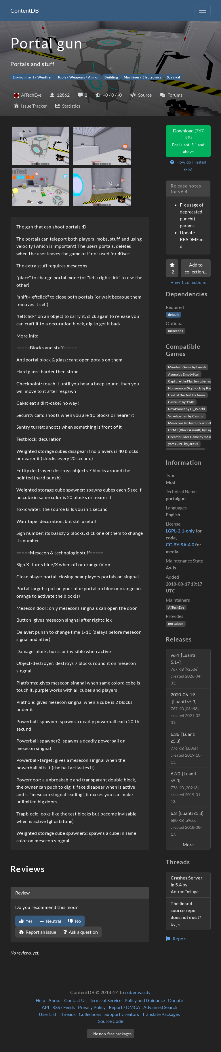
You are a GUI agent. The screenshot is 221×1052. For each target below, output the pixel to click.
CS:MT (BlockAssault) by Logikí (192, 430)
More (188, 844)
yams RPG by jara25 (183, 444)
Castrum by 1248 (181, 402)
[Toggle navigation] (203, 10)
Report (176, 938)
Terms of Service (105, 1000)
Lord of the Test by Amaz (186, 395)
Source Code (110, 1021)
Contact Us (75, 1000)
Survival (173, 77)
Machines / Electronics (142, 77)
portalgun (175, 623)
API (45, 1007)
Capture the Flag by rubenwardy (192, 381)
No (74, 921)
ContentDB (24, 10)
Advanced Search (160, 1007)
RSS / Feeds (63, 1007)
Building (111, 77)
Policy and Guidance (145, 1000)
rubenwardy (138, 992)
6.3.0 (186, 787)
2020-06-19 (186, 708)
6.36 (186, 747)
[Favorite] (172, 268)
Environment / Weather (32, 77)
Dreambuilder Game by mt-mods (193, 437)
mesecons (175, 331)
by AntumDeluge (187, 884)
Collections (90, 1014)
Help (40, 1000)
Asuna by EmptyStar (183, 374)
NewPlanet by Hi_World (186, 409)
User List (47, 1014)
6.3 (187, 823)
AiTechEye (176, 607)
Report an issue (37, 932)
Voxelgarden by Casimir (186, 416)
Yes (26, 921)
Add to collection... (196, 268)
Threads (68, 1014)
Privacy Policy (92, 1007)
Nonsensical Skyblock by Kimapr (192, 388)
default (173, 314)
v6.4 (186, 668)
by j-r (186, 914)
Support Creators (121, 1014)
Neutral (50, 921)
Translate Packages (161, 1014)
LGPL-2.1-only (180, 530)
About (54, 1000)
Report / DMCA (124, 1007)
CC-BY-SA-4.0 (180, 544)
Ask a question (80, 932)
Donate (175, 1000)
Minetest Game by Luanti (187, 367)
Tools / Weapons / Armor (78, 77)
